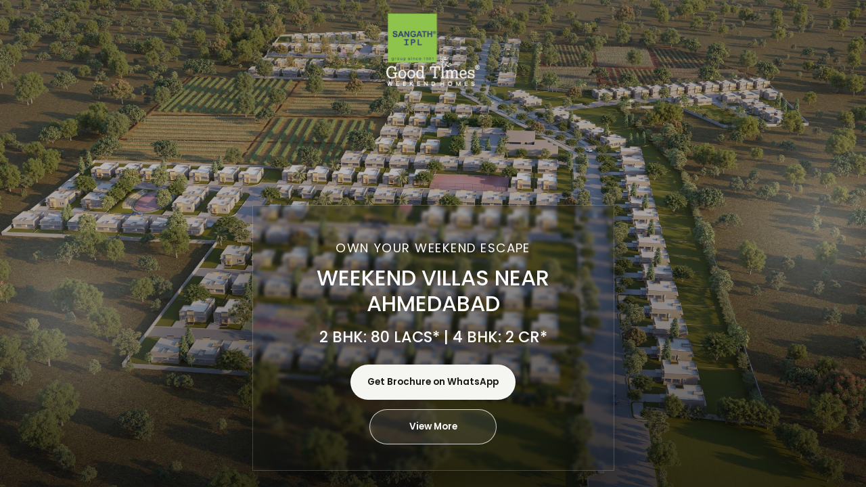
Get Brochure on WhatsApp (433, 381)
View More (433, 426)
